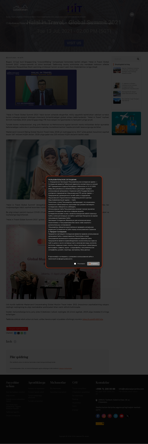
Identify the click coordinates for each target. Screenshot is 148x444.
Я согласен (81, 264)
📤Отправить (93, 263)
